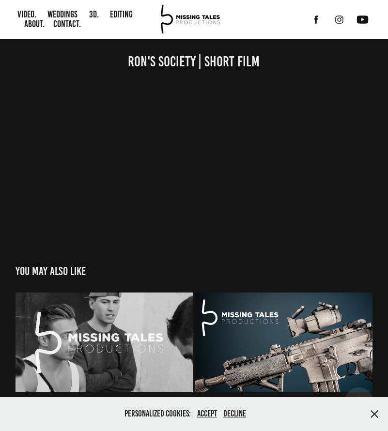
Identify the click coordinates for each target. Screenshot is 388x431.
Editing (121, 14)
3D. (94, 14)
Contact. (67, 24)
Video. (26, 14)
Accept (207, 413)
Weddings (62, 14)
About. (34, 24)
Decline (234, 413)
